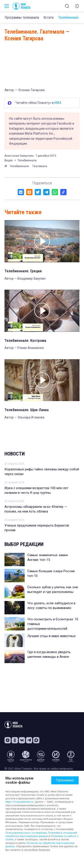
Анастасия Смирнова (19, 155)
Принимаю (65, 780)
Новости (14, 454)
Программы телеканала (21, 17)
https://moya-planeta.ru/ (19, 801)
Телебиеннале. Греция (23, 271)
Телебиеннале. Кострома (25, 340)
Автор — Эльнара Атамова (24, 417)
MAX (57, 103)
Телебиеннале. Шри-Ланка (26, 410)
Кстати (48, 17)
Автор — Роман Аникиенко (24, 348)
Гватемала (39, 166)
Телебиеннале (68, 17)
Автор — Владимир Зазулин (24, 278)
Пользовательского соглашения (26, 832)
